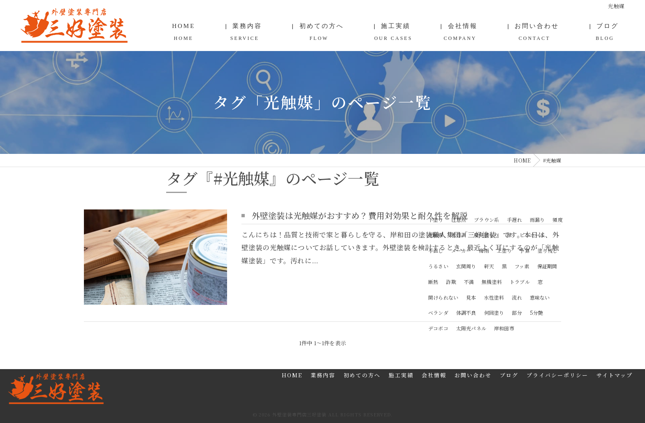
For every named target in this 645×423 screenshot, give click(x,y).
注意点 (458, 219)
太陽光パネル (471, 327)
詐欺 (451, 281)
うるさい (438, 265)
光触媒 (435, 234)
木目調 (458, 234)
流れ (517, 296)
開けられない (443, 296)
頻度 (557, 219)
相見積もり (486, 234)
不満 (469, 281)
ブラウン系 (486, 219)
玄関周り (466, 265)
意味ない (540, 296)
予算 (524, 249)
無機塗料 (492, 281)
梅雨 (484, 249)
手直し (435, 249)
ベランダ (438, 312)
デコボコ (438, 327)
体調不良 (466, 312)
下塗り (435, 219)
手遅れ (514, 219)
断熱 (433, 281)
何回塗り (494, 312)
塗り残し (548, 249)
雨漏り (537, 219)
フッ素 (522, 265)
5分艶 (536, 312)
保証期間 (547, 265)
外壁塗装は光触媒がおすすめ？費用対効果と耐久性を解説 (360, 215)
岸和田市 (504, 327)
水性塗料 (494, 296)
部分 (517, 312)
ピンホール (532, 234)
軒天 (489, 265)
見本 (471, 296)
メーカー (461, 249)
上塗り (504, 249)
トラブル (520, 281)
